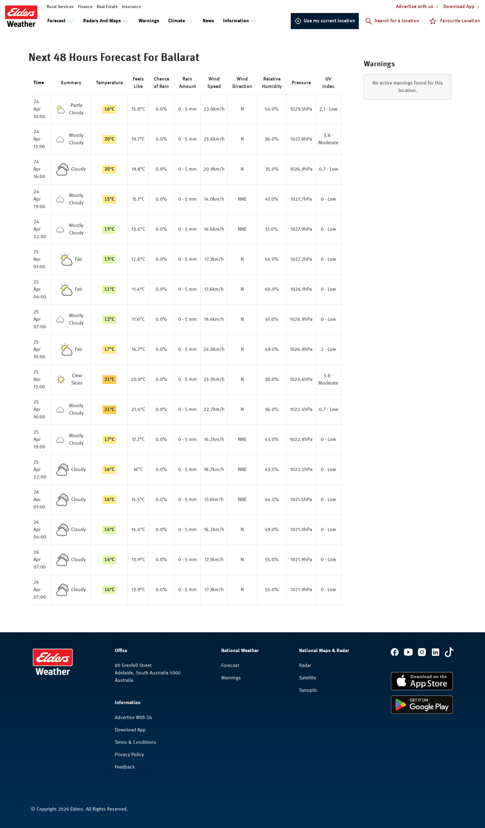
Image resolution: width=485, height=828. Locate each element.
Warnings (149, 21)
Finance (85, 7)
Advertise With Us (133, 717)
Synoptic (308, 690)
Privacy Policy (129, 754)
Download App (130, 730)
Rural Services (60, 7)
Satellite (307, 678)
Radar (305, 665)
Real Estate (107, 7)
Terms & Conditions (135, 742)
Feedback (125, 767)
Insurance (131, 7)
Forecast (230, 665)
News (208, 21)
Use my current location (324, 21)
